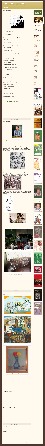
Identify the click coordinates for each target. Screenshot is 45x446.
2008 (35, 83)
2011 (35, 82)
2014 (35, 78)
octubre (36, 58)
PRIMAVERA (6, 294)
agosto (36, 60)
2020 (35, 71)
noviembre (36, 51)
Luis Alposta (36, 36)
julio (35, 61)
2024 (35, 46)
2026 (35, 44)
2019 (35, 72)
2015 (35, 77)
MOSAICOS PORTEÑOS (14, 4)
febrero (36, 67)
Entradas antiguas (29, 426)
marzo (36, 66)
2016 (35, 76)
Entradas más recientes (6, 426)
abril (35, 65)
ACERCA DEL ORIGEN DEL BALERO (11, 123)
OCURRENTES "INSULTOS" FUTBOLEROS (13, 11)
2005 (35, 84)
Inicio (18, 426)
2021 (35, 70)
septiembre (36, 59)
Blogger (29, 442)
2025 (35, 45)
